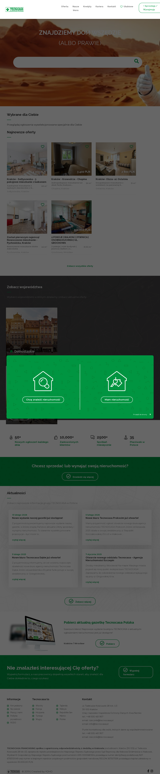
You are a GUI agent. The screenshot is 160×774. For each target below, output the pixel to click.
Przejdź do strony (142, 414)
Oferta (30, 6)
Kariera (65, 6)
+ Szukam (144, 8)
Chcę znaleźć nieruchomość (43, 399)
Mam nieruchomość (117, 399)
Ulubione (94, 6)
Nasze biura (42, 8)
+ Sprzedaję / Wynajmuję (116, 8)
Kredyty (53, 6)
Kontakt (78, 6)
